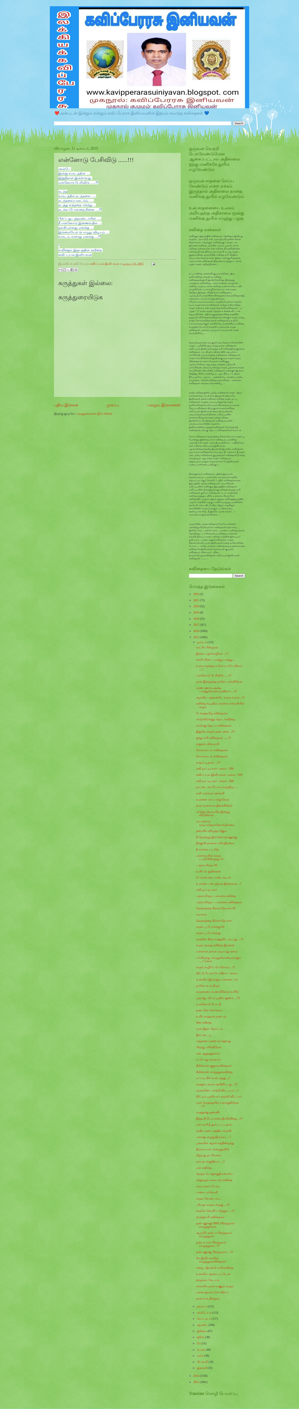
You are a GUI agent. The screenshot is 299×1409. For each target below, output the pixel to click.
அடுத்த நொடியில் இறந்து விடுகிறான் (213, 813)
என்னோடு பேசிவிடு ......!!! (213, 675)
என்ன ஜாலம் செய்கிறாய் (212, 1292)
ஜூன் (201, 1337)
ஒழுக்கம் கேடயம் (207, 1280)
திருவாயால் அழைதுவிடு (212, 1149)
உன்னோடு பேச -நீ (208, 1004)
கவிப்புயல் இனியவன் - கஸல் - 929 (219, 774)
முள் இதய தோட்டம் (209, 1028)
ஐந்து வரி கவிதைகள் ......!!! (213, 737)
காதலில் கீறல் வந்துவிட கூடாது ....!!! (219, 939)
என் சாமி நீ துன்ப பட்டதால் (214, 1124)
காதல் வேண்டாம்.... (209, 1198)
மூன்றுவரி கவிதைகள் (210, 1217)
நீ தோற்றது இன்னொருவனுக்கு (216, 837)
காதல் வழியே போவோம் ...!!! (215, 967)
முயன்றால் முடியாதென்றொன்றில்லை (215, 823)
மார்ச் (200, 1355)
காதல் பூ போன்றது (208, 933)
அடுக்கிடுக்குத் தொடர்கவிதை (215, 719)
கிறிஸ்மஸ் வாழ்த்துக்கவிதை (214, 1072)
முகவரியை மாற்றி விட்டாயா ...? (217, 1090)
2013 (196, 1382)
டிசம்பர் (202, 642)
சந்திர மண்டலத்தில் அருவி (214, 1130)
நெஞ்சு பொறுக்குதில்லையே (214, 1173)
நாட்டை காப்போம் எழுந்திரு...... (217, 787)
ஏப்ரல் (201, 1349)
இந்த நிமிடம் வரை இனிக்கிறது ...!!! (219, 1118)
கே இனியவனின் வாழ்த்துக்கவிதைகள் (211, 1260)
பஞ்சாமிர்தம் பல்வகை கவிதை (216, 896)
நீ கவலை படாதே (207, 849)
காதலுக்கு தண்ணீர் (208, 1112)
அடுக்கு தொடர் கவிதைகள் (214, 725)
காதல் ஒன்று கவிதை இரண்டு (215, 945)
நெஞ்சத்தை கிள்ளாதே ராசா (214, 920)
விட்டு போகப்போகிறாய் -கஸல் (217, 973)
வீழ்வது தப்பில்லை (208, 1155)
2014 (196, 1375)
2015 (196, 637)
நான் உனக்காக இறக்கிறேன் (214, 805)
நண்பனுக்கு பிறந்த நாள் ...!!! (214, 1252)
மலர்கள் (201, 914)
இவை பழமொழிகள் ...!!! (212, 653)
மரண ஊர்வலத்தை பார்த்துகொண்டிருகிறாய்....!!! (216, 689)
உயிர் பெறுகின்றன (208, 871)
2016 (196, 631)
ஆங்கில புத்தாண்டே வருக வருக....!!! (220, 697)
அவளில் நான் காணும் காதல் (214, 1286)
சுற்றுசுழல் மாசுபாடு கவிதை (214, 1180)
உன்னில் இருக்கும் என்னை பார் (217, 979)
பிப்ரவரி (202, 1361)
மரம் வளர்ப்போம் (207, 1186)
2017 (196, 624)
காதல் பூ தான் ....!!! (208, 762)
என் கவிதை (204, 1167)
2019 (196, 612)
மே (199, 1343)
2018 (196, 618)
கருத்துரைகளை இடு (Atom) (94, 413)
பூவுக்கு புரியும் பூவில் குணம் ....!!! (218, 998)
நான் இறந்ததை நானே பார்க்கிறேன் (219, 681)
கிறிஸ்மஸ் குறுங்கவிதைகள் (214, 1065)
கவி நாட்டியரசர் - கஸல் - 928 (214, 781)
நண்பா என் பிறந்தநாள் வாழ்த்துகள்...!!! (211, 1244)
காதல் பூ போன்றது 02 (210, 926)
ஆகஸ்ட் (202, 1324)
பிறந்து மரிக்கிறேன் (208, 1047)
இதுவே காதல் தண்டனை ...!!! (215, 731)
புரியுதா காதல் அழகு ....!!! (213, 1204)
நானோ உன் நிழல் (208, 985)
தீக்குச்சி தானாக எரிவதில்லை (215, 843)
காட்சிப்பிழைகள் (207, 647)
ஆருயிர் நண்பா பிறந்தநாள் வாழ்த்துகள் (214, 1234)
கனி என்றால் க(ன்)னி (210, 793)
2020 (196, 606)
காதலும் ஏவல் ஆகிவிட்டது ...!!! (216, 1084)
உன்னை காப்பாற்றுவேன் (212, 799)
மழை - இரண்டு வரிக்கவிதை (215, 1267)
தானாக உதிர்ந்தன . (208, 1298)
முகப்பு (112, 405)
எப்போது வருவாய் (208, 1059)
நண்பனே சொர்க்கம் (209, 1010)
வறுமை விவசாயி (207, 744)
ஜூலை (202, 1331)
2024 (196, 594)
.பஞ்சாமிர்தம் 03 (206, 865)
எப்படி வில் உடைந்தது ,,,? (213, 1078)
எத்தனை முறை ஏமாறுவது (213, 1041)
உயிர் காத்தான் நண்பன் (211, 1016)
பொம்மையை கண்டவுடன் (213, 877)
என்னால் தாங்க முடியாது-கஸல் (217, 951)
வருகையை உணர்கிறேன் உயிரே (217, 991)
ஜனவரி (202, 1368)
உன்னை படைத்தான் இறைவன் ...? (218, 883)
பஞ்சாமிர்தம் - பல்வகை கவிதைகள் (219, 902)
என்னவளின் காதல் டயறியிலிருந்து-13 (209, 857)
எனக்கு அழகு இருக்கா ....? (213, 1137)
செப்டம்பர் (204, 1318)
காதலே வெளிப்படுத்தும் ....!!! (215, 1210)
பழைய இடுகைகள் (164, 405)
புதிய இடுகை (66, 405)
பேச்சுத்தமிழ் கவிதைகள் (212, 713)
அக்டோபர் (204, 1312)
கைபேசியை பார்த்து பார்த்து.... (215, 659)
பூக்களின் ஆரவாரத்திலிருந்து (215, 1143)
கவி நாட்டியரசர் (206, 889)
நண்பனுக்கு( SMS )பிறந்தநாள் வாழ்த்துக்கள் (215, 1225)
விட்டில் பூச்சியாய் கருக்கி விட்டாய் (219, 1096)
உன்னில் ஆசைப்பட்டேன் (213, 1274)
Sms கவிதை (203, 1022)
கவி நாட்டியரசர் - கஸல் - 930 (214, 768)
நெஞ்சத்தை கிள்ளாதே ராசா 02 (215, 908)
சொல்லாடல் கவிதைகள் (212, 750)
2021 (196, 600)
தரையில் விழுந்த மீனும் (211, 831)
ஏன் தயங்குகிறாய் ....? (210, 1161)
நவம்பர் (202, 1306)
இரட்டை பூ (203, 1035)
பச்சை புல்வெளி (206, 1192)
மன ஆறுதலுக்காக (208, 1053)
